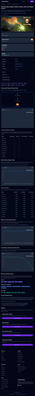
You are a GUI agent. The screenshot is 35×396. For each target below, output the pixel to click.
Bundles (2, 358)
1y (7, 109)
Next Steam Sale (4, 384)
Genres (2, 366)
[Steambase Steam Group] (19, 385)
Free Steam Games (21, 369)
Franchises (3, 375)
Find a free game (17, 335)
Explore (32, 1)
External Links (17, 74)
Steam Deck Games (21, 361)
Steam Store (25, 303)
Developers (3, 371)
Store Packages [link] (4, 85)
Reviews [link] (9, 83)
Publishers (3, 373)
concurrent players (11, 11)
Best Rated (20, 352)
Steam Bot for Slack (4, 383)
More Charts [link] (18, 85)
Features (17, 72)
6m (5, 167)
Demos (2, 356)
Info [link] (9, 85)
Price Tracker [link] (15, 83)
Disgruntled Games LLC (18, 66)
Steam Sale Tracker (21, 366)
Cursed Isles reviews (22, 224)
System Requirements (17, 79)
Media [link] (13, 85)
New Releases (20, 358)
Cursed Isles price (7, 164)
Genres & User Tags (17, 77)
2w (2, 109)
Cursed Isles (19, 10)
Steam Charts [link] (4, 83)
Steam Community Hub (24, 304)
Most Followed (20, 356)
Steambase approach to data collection (25, 299)
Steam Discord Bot (4, 381)
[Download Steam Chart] (32, 110)
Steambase (19, 381)
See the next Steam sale (17, 318)
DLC (2, 354)
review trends (17, 11)
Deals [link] (25, 83)
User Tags (3, 369)
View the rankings (17, 326)
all (9, 109)
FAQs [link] (23, 85)
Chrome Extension (4, 379)
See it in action (17, 344)
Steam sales (11, 189)
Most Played (20, 354)
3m (5, 109)
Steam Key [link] (21, 83)
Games (2, 352)
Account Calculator (4, 386)
